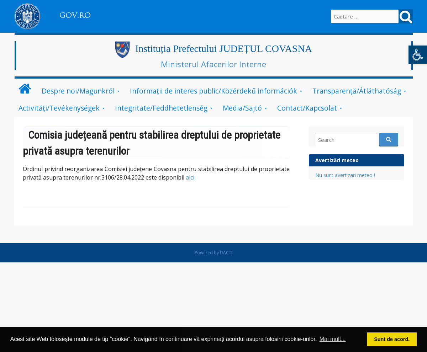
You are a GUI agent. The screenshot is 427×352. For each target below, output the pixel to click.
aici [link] (190, 177)
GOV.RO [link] (75, 15)
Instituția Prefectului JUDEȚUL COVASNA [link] (223, 48)
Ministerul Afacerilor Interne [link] (213, 64)
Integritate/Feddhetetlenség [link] (161, 108)
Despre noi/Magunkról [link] (78, 91)
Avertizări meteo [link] (337, 160)
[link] (417, 55)
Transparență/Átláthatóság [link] (356, 91)
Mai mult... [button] (333, 339)
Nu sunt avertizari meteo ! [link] (345, 175)
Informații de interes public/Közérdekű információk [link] (213, 91)
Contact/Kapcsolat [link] (307, 108)
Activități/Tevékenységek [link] (59, 108)
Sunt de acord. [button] (392, 339)
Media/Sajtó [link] (242, 108)
